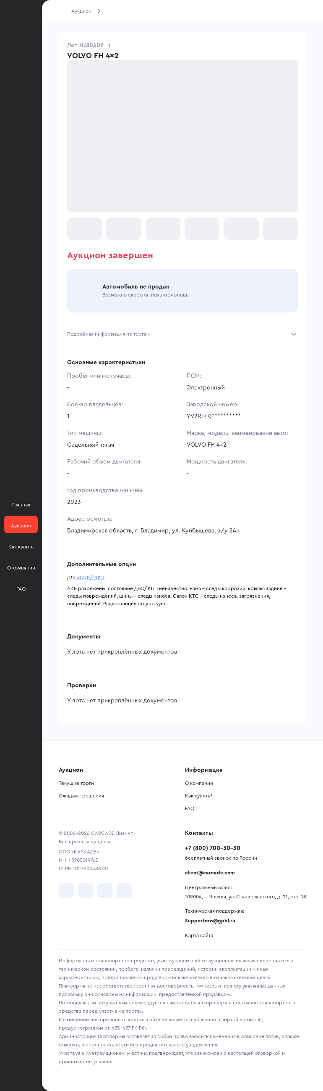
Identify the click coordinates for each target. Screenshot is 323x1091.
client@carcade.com (210, 872)
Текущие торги (76, 783)
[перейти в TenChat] (124, 890)
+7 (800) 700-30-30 (212, 848)
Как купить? (198, 795)
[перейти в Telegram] (85, 890)
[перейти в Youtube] (104, 890)
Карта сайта (199, 935)
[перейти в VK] (66, 890)
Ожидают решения (81, 795)
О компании (199, 783)
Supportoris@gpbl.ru (210, 920)
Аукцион (81, 10)
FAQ (189, 808)
